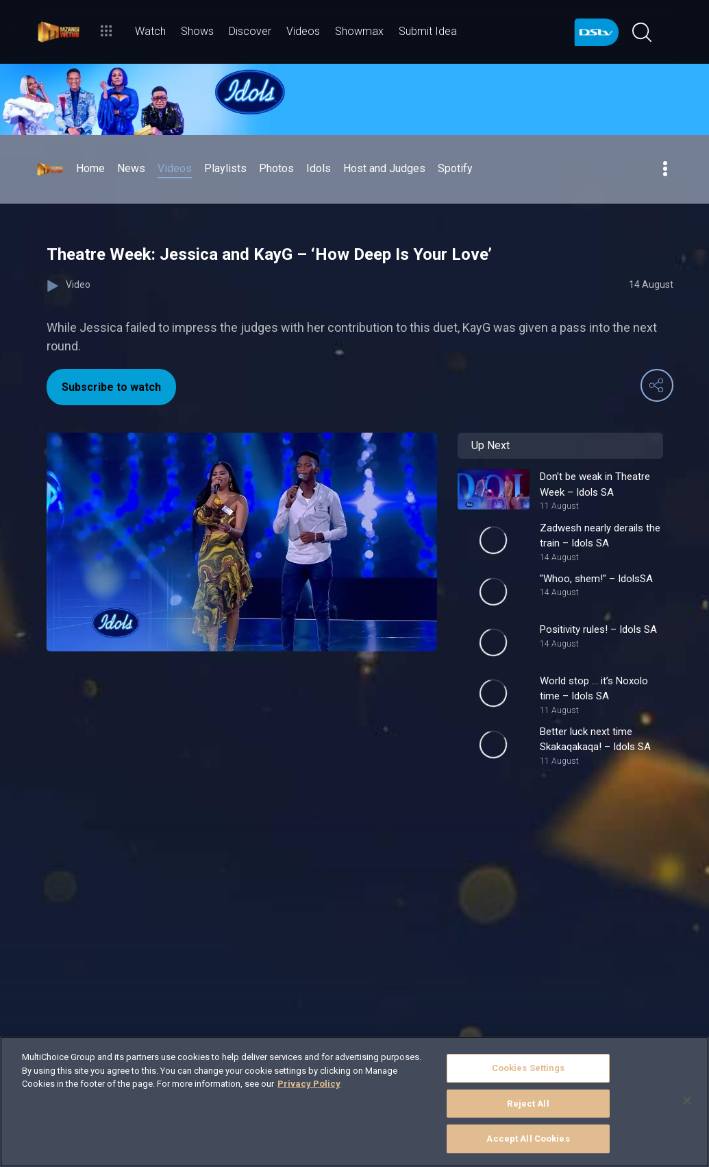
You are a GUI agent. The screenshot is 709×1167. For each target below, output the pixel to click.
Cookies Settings (528, 1068)
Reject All (528, 1103)
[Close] (687, 1100)
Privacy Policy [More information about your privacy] (308, 1084)
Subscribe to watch (111, 387)
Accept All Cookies (527, 1138)
